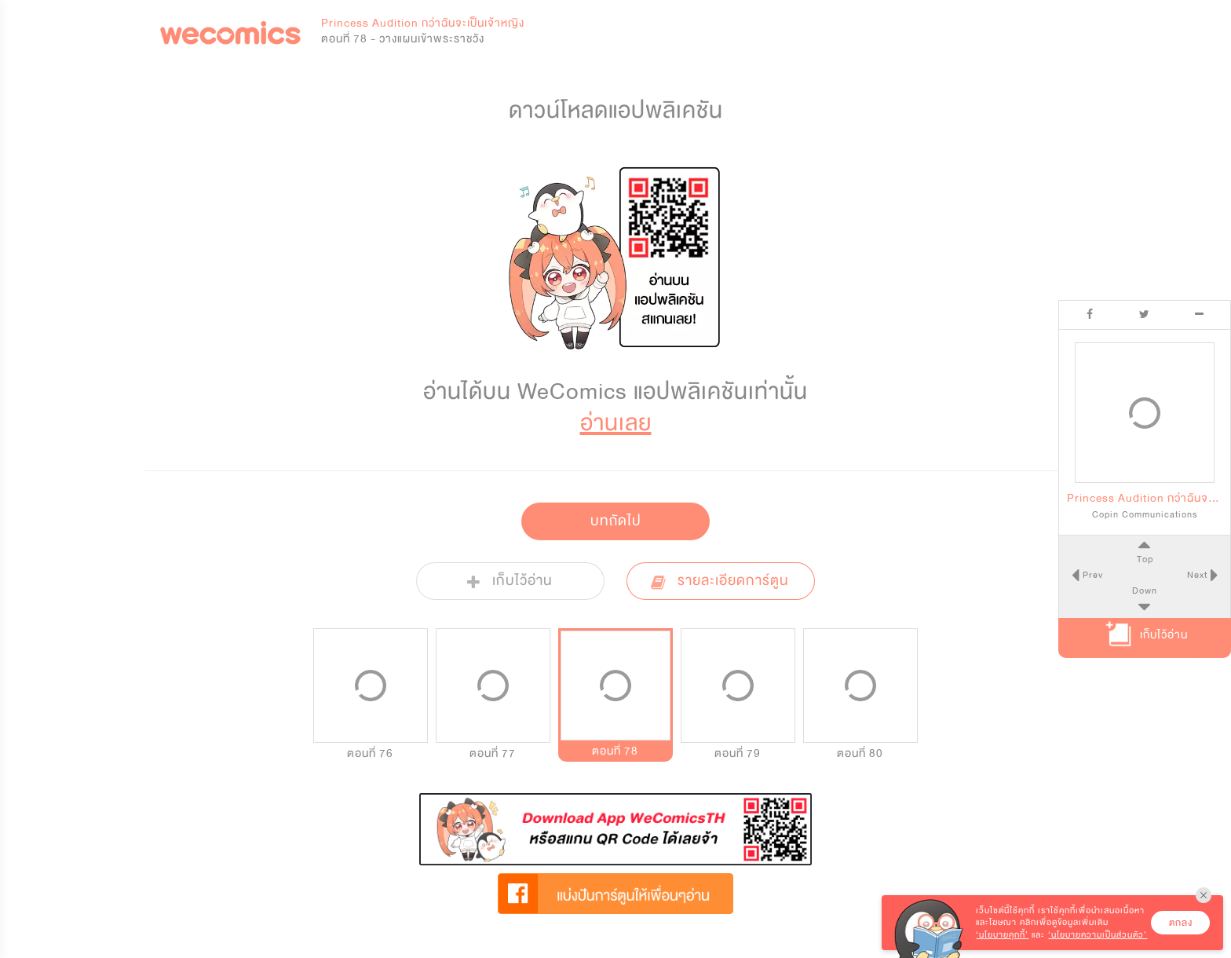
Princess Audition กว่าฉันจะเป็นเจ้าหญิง (422, 23)
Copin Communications (1144, 514)
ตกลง (1181, 922)
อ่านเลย (616, 423)
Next (1199, 575)
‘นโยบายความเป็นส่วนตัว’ (1097, 934)
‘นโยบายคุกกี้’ (1002, 934)
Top (1144, 559)
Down (1144, 590)
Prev (1090, 575)
